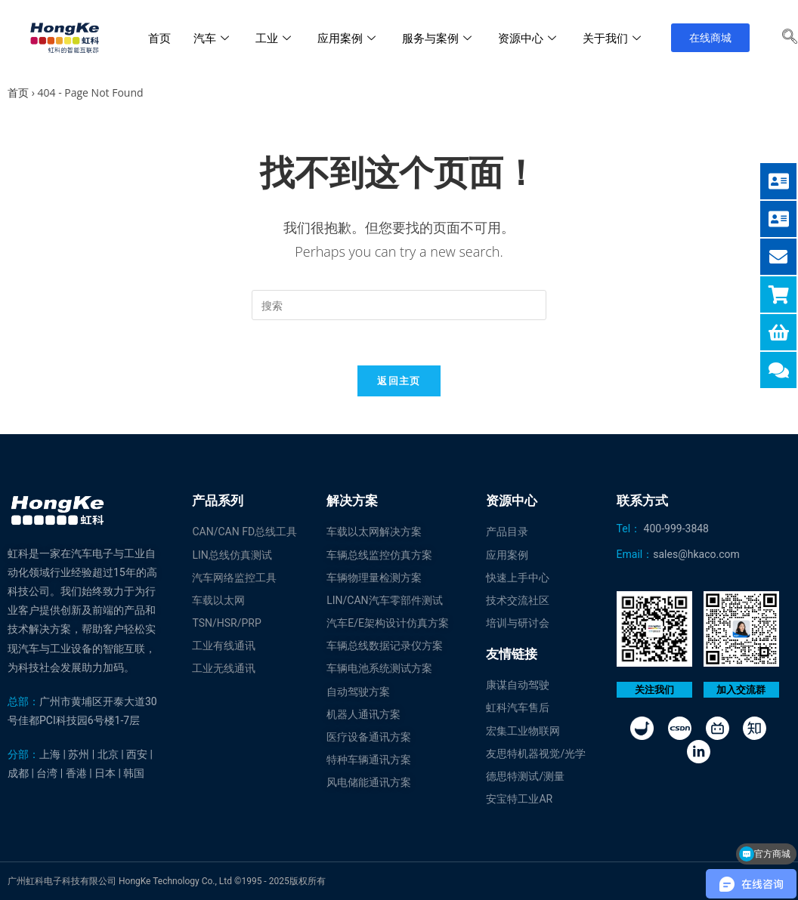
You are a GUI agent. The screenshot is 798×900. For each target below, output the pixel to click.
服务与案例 (438, 37)
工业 (275, 37)
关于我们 (614, 37)
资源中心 (529, 37)
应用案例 (348, 37)
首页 (159, 37)
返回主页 (398, 380)
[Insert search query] (399, 305)
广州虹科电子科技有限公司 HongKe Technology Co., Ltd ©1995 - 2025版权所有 (167, 881)
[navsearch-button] (789, 38)
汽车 (213, 37)
